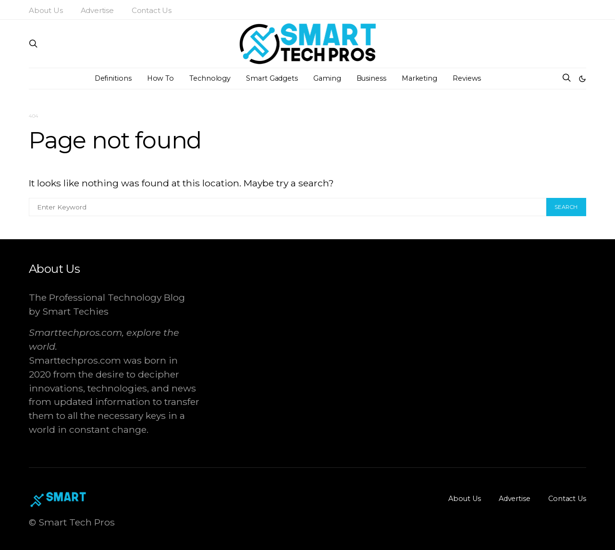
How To (160, 78)
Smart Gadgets (272, 78)
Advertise (97, 10)
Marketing (419, 78)
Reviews (467, 78)
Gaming (327, 78)
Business (371, 78)
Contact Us (152, 10)
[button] (582, 79)
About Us (46, 10)
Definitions (113, 78)
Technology (210, 78)
